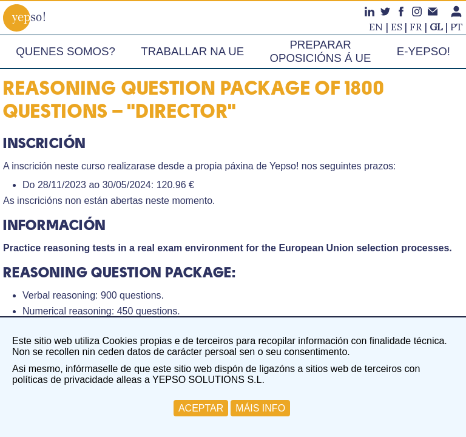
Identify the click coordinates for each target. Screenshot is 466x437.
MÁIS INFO (260, 408)
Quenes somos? (65, 51)
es (396, 27)
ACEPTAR (200, 408)
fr (416, 27)
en (376, 27)
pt (456, 27)
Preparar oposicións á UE (320, 51)
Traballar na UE (192, 51)
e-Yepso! (423, 51)
